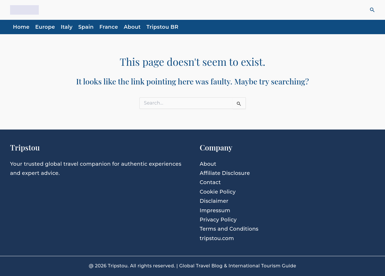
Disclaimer (214, 201)
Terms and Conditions (229, 229)
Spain (86, 27)
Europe (45, 27)
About (132, 27)
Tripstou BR (162, 27)
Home (21, 27)
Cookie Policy (218, 192)
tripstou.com (217, 238)
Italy (66, 27)
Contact (210, 182)
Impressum (215, 210)
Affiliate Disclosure (225, 173)
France (108, 27)
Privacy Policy (218, 220)
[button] (372, 10)
